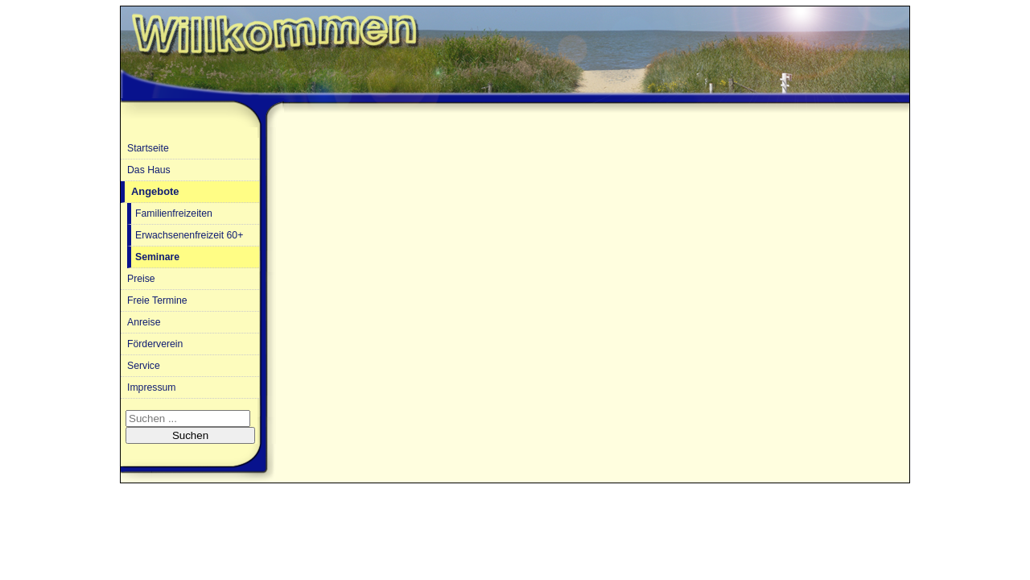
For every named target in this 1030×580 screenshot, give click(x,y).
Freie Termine (157, 300)
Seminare (157, 257)
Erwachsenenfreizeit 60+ (189, 235)
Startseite (148, 148)
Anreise (143, 322)
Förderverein (155, 344)
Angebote (155, 191)
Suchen (190, 435)
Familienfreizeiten (173, 213)
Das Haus (149, 170)
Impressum (151, 387)
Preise (141, 278)
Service (143, 365)
